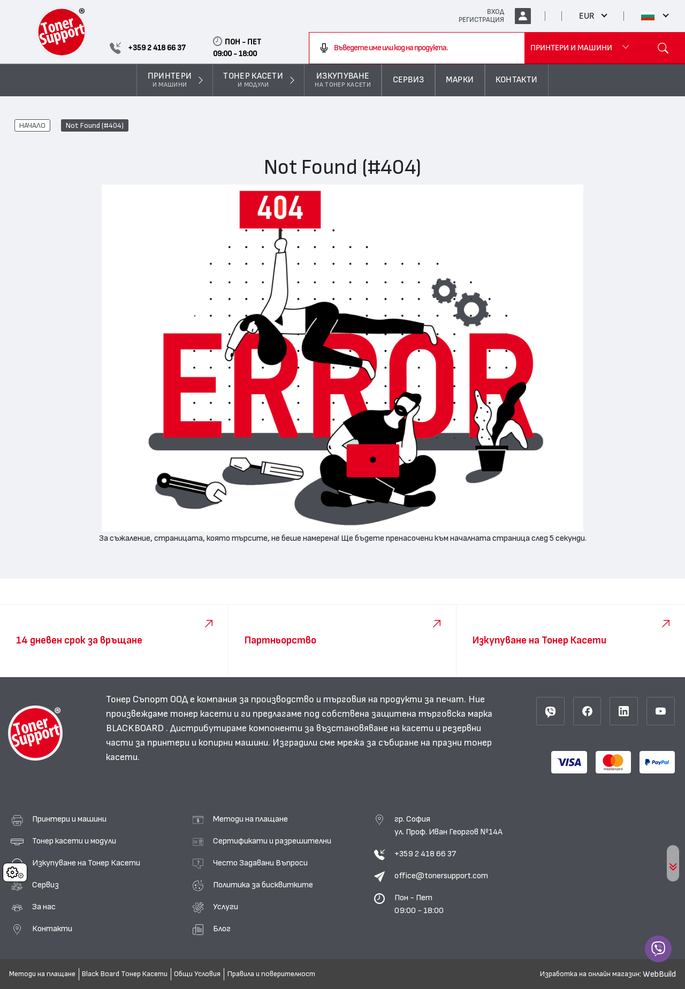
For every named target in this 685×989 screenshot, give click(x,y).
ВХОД (495, 12)
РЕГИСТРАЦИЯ (481, 20)
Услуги (225, 906)
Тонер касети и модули (74, 841)
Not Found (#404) (95, 125)
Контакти (52, 928)
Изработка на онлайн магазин (590, 974)
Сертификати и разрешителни (272, 841)
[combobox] (416, 48)
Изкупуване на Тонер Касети (86, 862)
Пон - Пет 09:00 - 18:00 (419, 904)
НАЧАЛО (32, 125)
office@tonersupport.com (441, 875)
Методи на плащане (250, 819)
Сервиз (45, 884)
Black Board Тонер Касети (125, 974)
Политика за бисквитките (263, 884)
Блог (222, 928)
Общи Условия (197, 974)
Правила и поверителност (271, 974)
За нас (44, 906)
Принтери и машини (69, 819)
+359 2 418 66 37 (425, 853)
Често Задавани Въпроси (260, 862)
